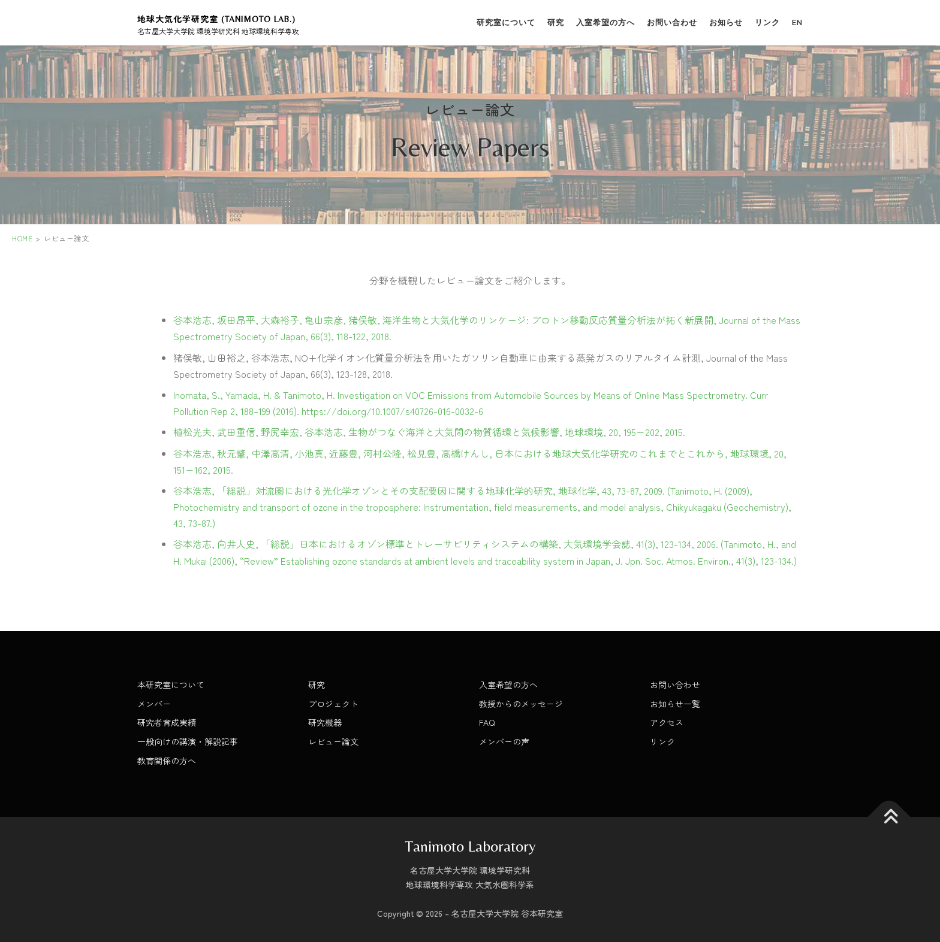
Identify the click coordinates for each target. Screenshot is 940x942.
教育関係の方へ (166, 761)
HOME (22, 238)
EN (797, 22)
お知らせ (726, 22)
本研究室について (170, 684)
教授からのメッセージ (521, 704)
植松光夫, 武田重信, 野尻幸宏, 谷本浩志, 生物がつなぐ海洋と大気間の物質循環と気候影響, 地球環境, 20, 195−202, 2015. (429, 432)
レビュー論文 (333, 741)
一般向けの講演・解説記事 (187, 741)
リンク (767, 22)
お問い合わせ (672, 22)
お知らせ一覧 (675, 704)
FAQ (487, 722)
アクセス (666, 722)
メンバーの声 (504, 741)
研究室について (506, 22)
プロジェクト (333, 704)
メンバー (154, 704)
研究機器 (325, 722)
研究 (555, 22)
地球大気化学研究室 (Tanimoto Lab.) (216, 19)
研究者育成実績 (166, 722)
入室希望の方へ (605, 22)
